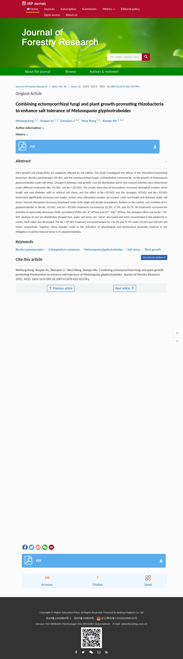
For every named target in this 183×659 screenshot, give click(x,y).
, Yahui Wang (88, 121)
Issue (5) (76, 86)
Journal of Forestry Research (31, 86)
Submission (89, 9)
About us (71, 15)
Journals (49, 9)
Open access (52, 15)
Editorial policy (130, 9)
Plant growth (153, 249)
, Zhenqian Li (66, 121)
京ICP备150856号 (84, 618)
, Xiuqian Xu (46, 121)
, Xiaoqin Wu (109, 121)
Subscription (68, 9)
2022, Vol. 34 (59, 86)
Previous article (60, 288)
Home (32, 9)
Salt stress (133, 249)
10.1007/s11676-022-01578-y (123, 86)
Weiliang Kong (25, 121)
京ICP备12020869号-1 (58, 618)
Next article (124, 288)
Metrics (108, 9)
